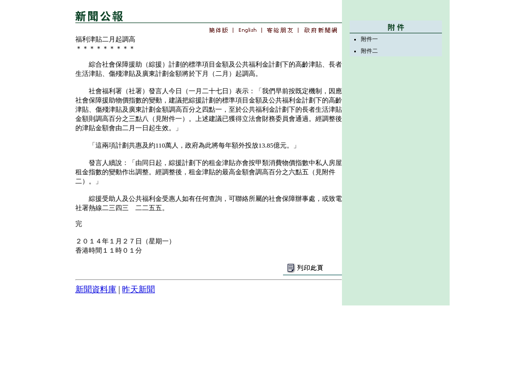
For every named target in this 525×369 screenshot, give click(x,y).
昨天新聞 (138, 289)
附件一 (369, 39)
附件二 (369, 51)
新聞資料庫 (95, 289)
